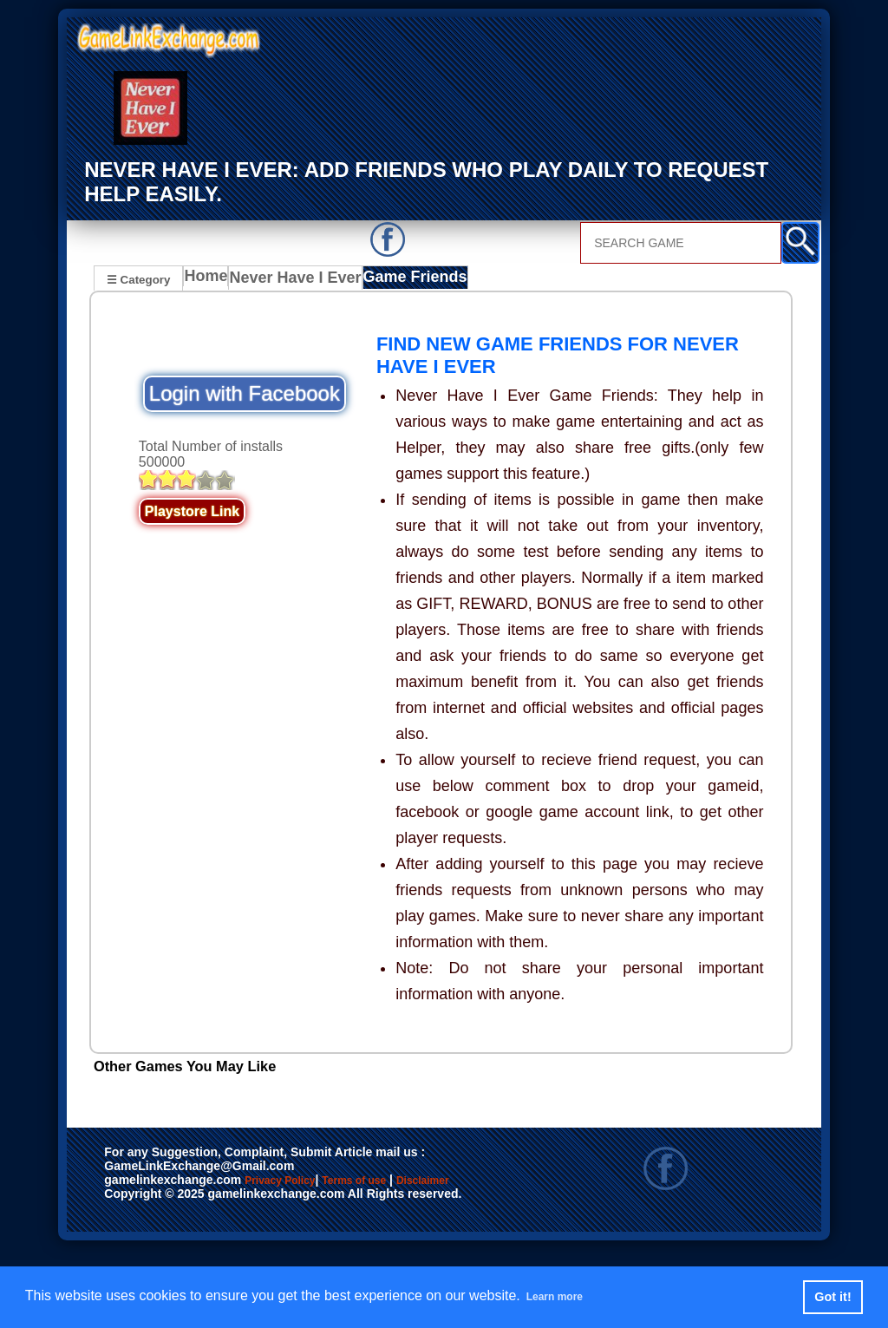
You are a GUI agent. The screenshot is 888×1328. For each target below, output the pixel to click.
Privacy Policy (297, 1183)
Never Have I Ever (296, 280)
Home (209, 280)
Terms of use (405, 1183)
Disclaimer (143, 1201)
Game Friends (408, 280)
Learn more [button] (564, 1296)
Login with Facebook (244, 395)
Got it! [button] (832, 1297)
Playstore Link (192, 513)
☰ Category (138, 278)
